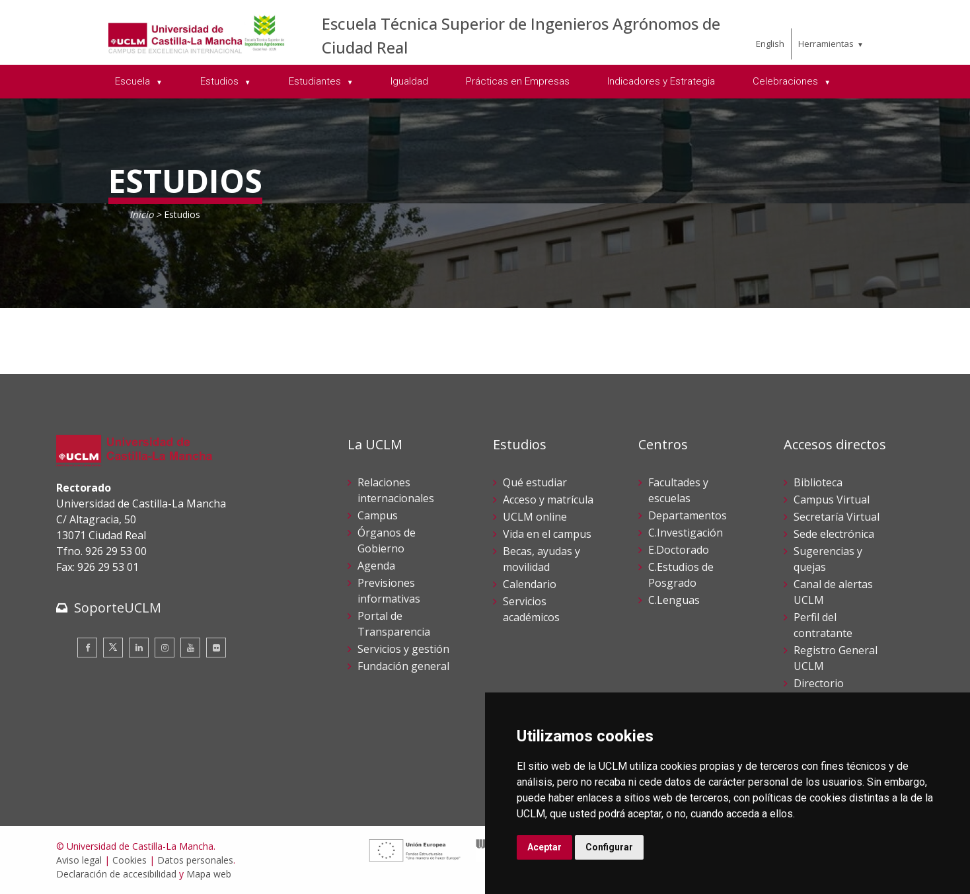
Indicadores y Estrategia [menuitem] (661, 81)
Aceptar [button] (544, 847)
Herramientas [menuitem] (826, 44)
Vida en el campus (547, 534)
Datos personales (195, 860)
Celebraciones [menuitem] (787, 81)
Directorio (819, 683)
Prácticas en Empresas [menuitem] (518, 81)
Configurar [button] (609, 847)
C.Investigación (685, 532)
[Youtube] (190, 647)
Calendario (529, 584)
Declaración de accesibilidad (116, 874)
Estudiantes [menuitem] (316, 81)
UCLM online (535, 516)
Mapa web (208, 874)
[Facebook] (87, 647)
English (770, 44)
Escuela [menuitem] (134, 81)
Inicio (141, 214)
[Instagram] (164, 647)
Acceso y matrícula (548, 499)
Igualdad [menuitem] (409, 81)
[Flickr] (216, 647)
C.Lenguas (674, 600)
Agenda (376, 565)
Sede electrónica (834, 534)
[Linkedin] (139, 647)
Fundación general (403, 666)
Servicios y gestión (403, 649)
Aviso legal (79, 860)
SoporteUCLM (117, 607)
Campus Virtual (832, 499)
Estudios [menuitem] (220, 81)
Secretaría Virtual (836, 516)
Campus (377, 515)
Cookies (129, 860)
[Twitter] (113, 647)
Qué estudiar (535, 482)
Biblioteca (818, 482)
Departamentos (687, 515)
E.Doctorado (678, 549)
